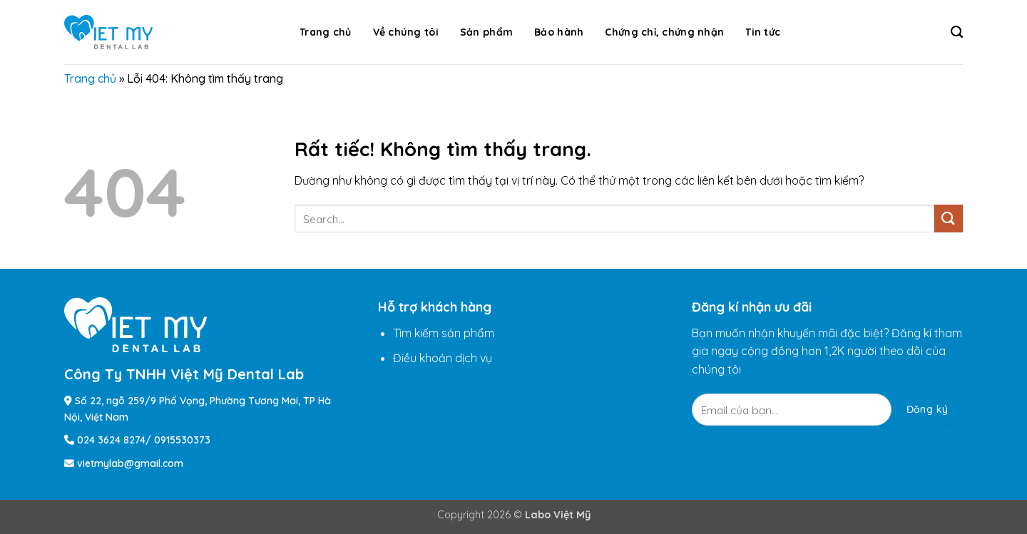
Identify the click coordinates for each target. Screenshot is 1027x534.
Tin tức (762, 32)
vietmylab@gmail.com (130, 463)
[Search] (957, 32)
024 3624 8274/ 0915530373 (143, 439)
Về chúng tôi (406, 32)
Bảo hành (558, 32)
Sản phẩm (486, 32)
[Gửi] (948, 218)
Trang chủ (326, 32)
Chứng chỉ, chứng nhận (664, 32)
